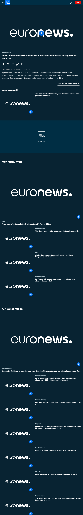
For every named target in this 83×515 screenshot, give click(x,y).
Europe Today (40, 375)
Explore (38, 424)
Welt (3, 221)
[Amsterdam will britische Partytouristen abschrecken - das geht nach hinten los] (58, 103)
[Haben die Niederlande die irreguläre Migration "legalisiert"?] (58, 482)
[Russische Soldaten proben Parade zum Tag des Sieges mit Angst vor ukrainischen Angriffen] (41, 371)
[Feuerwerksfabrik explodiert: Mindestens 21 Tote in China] (41, 224)
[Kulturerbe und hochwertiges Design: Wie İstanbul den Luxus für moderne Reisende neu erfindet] (58, 434)
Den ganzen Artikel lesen (67, 83)
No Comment (7, 368)
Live (78, 2)
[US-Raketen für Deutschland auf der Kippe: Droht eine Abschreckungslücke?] (58, 287)
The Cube (39, 472)
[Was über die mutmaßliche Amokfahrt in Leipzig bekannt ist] (58, 239)
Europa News (40, 496)
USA (36, 252)
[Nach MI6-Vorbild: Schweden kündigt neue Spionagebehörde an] (58, 410)
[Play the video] (41, 33)
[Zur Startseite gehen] (7, 2)
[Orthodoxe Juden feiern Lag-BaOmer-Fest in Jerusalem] (58, 458)
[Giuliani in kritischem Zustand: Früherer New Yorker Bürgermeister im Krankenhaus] (58, 263)
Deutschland (40, 228)
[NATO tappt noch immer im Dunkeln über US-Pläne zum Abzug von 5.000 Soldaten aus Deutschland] (58, 386)
